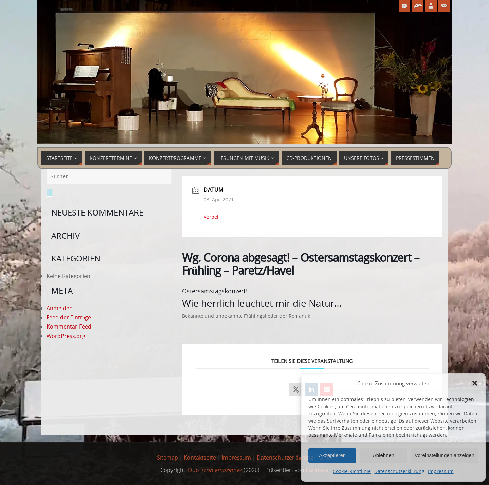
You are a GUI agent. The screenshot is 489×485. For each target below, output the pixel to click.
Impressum (441, 471)
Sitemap (167, 457)
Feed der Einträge (69, 317)
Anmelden (60, 308)
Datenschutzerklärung (399, 471)
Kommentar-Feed (69, 326)
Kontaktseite (200, 457)
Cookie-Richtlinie (352, 471)
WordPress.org (66, 336)
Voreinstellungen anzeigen (444, 455)
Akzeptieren (332, 455)
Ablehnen (383, 455)
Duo (215, 470)
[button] (474, 383)
